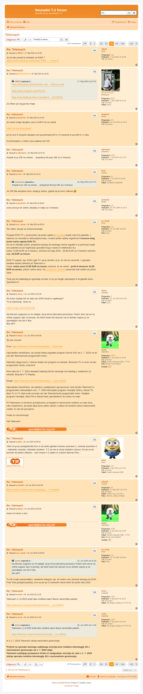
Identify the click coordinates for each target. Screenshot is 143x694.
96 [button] (101, 43)
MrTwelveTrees (107, 93)
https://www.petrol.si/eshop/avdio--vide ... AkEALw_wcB (38, 84)
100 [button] (122, 43)
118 (112, 55)
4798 (113, 356)
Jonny (103, 291)
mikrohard (105, 149)
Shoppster (60, 235)
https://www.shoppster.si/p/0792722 (28, 91)
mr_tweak (105, 221)
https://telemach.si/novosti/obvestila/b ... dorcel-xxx (37, 346)
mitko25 (104, 482)
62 (112, 177)
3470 (113, 155)
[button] (84, 44)
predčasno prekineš (55, 269)
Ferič (103, 171)
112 (112, 227)
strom (103, 591)
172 (112, 466)
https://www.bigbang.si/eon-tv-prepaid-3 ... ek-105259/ (37, 97)
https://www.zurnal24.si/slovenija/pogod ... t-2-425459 (33, 489)
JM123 (104, 49)
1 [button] (94, 43)
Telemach (12, 35)
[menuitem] (26, 22)
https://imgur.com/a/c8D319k (21, 308)
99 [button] (116, 43)
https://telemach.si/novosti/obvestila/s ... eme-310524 (40, 380)
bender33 (105, 114)
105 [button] (131, 43)
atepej (103, 350)
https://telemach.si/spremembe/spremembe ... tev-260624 (35, 605)
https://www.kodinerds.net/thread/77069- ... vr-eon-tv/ (33, 60)
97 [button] (106, 43)
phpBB (61, 683)
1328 (113, 597)
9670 (113, 99)
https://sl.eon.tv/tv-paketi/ (19, 128)
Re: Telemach (16, 49)
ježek (103, 460)
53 (112, 488)
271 (112, 120)
